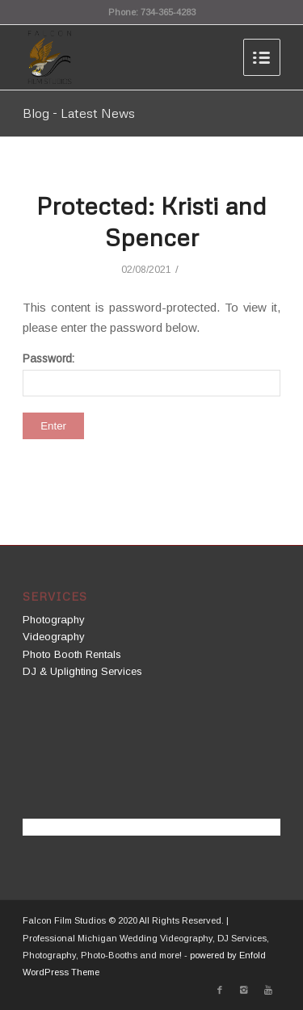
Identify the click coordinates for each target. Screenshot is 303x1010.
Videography (54, 637)
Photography (54, 620)
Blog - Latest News (79, 113)
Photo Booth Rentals (72, 654)
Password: (151, 374)
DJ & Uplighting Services (82, 671)
